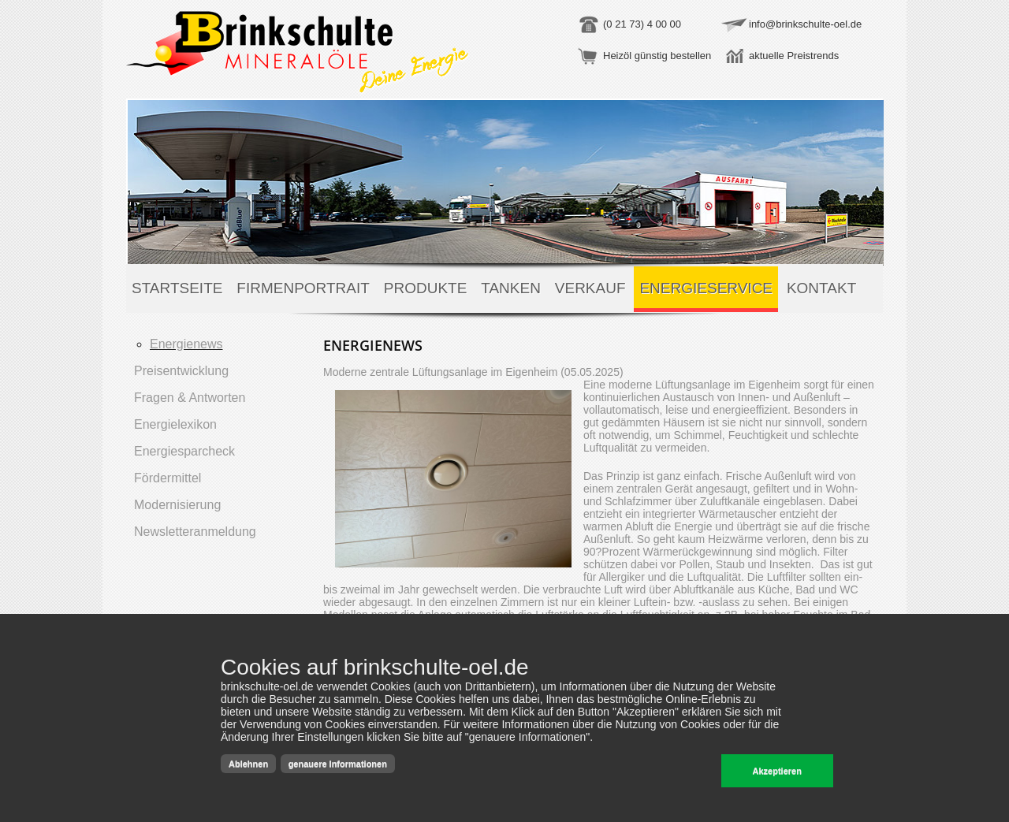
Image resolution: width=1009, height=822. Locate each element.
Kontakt (821, 288)
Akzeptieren (777, 771)
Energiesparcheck (184, 451)
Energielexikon (175, 424)
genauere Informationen (338, 763)
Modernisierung (177, 504)
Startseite (177, 288)
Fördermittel (167, 478)
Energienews (186, 344)
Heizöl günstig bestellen (657, 55)
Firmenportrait (303, 288)
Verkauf (590, 288)
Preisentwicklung (181, 371)
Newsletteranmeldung (195, 531)
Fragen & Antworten (189, 397)
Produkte (425, 288)
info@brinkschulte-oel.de (805, 24)
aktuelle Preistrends (794, 55)
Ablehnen (248, 763)
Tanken (511, 288)
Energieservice (706, 288)
